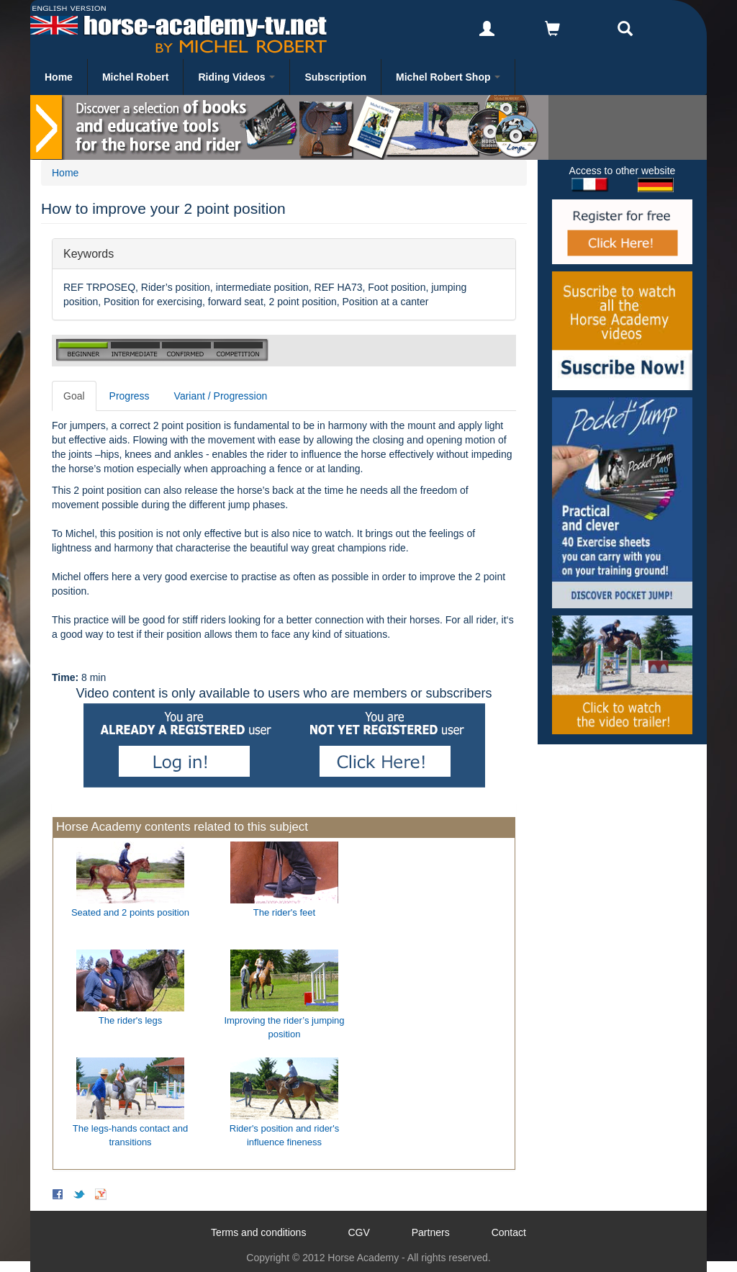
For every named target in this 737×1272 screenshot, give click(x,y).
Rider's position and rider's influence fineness (284, 1135)
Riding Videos (236, 77)
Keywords (88, 253)
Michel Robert (135, 77)
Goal (74, 396)
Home (59, 77)
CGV (358, 1232)
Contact (509, 1232)
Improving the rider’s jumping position (284, 1027)
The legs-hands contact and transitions (130, 1135)
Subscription (335, 77)
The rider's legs (130, 1020)
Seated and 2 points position (130, 912)
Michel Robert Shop (448, 77)
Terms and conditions (258, 1232)
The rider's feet (284, 912)
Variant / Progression (221, 396)
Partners (431, 1232)
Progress (129, 396)
